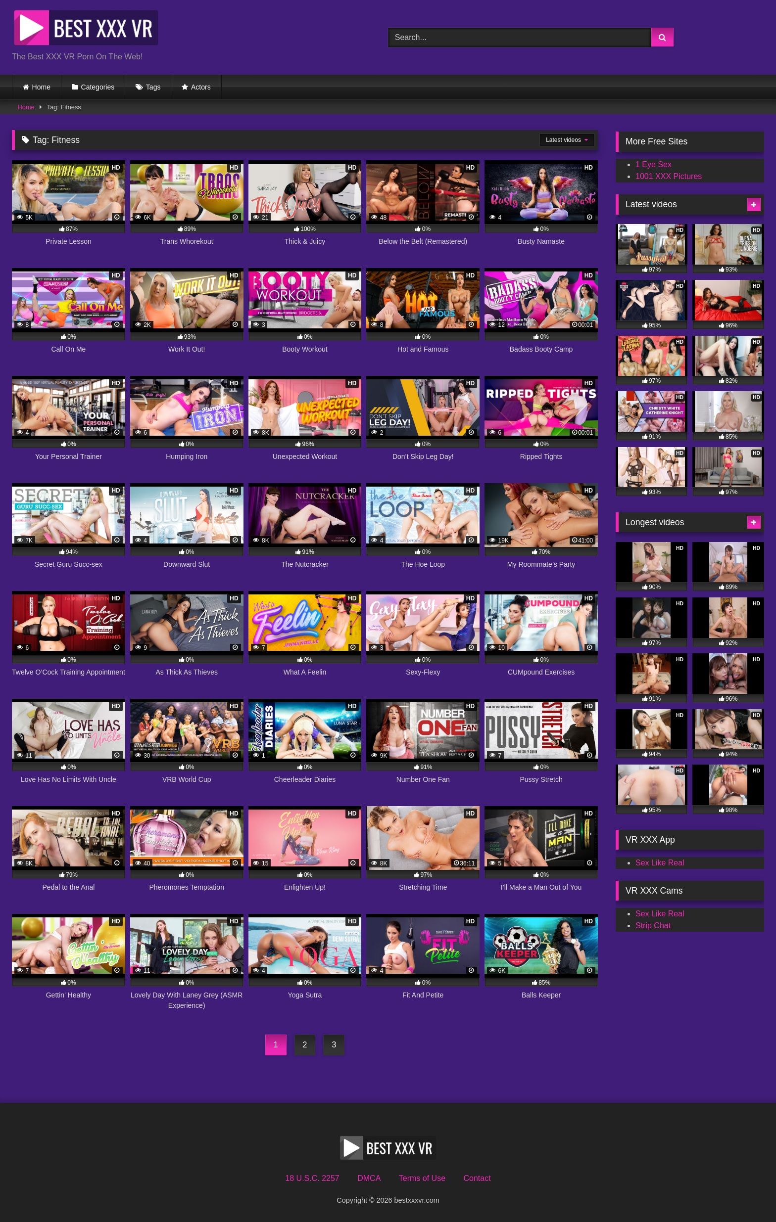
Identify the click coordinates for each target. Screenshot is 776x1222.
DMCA (369, 1178)
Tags (153, 87)
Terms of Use (422, 1178)
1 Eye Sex (653, 164)
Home (41, 87)
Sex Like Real (659, 863)
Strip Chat (653, 925)
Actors (201, 87)
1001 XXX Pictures (668, 176)
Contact (476, 1178)
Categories (98, 87)
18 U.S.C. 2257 (312, 1178)
